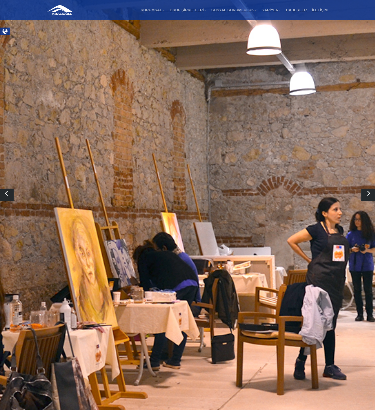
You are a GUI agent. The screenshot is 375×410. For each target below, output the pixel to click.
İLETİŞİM (320, 10)
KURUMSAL (153, 10)
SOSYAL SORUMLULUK (234, 10)
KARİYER (271, 10)
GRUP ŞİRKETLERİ (188, 10)
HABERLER (296, 10)
